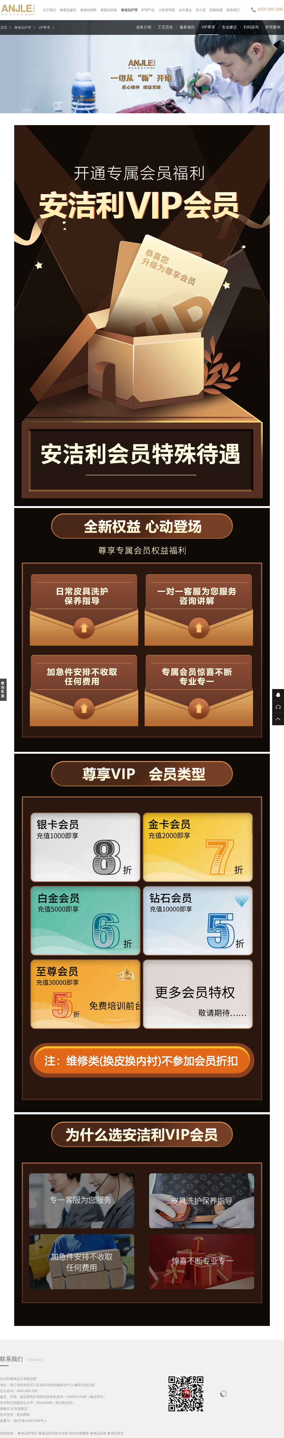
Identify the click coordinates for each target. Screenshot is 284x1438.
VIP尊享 (44, 27)
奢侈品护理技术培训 (53, 1433)
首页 (3, 27)
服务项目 (187, 27)
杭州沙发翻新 (79, 1433)
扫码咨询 (251, 27)
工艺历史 (165, 27)
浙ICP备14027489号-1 (29, 1421)
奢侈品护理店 (27, 1433)
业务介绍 (143, 27)
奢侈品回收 (98, 1433)
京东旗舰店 (19, 1409)
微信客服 (2, 689)
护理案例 (272, 27)
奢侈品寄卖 (115, 1433)
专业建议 (229, 27)
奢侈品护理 (22, 27)
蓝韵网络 (23, 1414)
